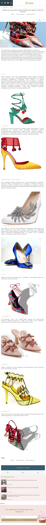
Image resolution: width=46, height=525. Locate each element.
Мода (11, 7)
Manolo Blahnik (20, 14)
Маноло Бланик (30, 14)
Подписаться (19, 519)
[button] (2, 3)
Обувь (12, 14)
